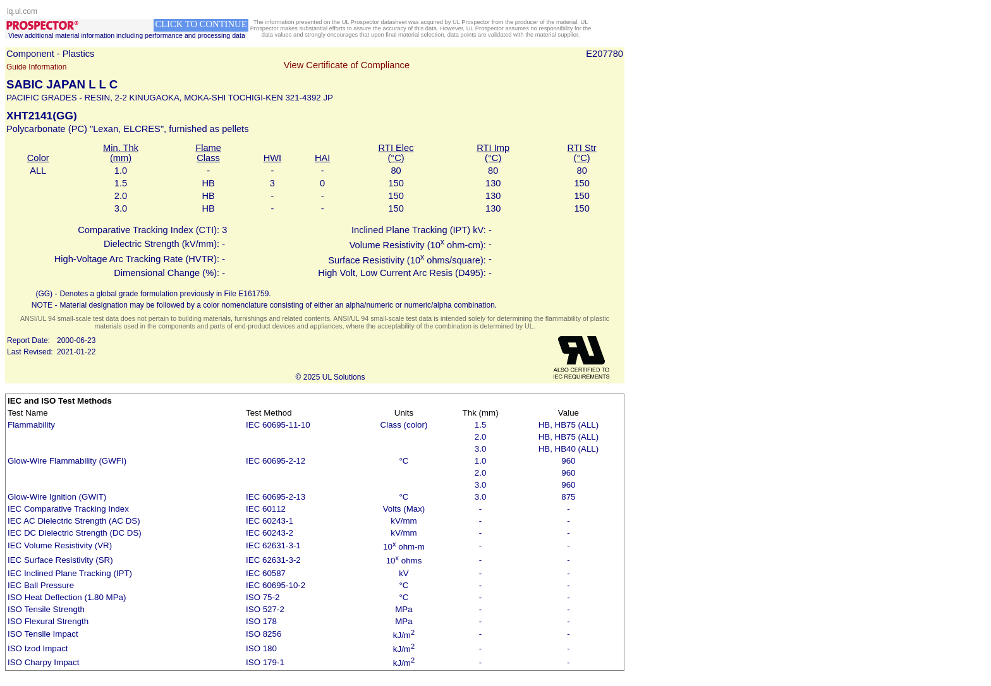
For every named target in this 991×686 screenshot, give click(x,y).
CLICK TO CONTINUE (200, 24)
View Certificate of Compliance (347, 65)
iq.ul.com (22, 11)
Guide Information (36, 67)
